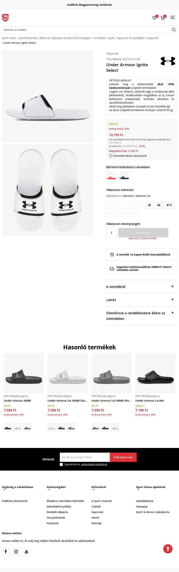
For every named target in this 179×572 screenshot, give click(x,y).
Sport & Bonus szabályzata (152, 512)
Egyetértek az (86, 464)
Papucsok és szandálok (130, 38)
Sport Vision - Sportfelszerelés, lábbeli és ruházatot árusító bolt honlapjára (46, 38)
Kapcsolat (97, 512)
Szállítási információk (14, 501)
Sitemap (96, 523)
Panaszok (52, 523)
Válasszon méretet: (120, 190)
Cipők (111, 38)
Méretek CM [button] (142, 195)
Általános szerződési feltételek (65, 501)
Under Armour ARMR (17, 400)
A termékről (139, 286)
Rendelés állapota (57, 512)
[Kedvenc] (154, 17)
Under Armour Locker (149, 400)
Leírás (139, 299)
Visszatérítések (56, 517)
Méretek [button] (128, 195)
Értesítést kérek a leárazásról (130, 155)
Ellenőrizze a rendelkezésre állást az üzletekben (139, 315)
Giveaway (142, 506)
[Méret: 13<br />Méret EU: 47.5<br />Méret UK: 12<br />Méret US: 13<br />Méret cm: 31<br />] (169, 205)
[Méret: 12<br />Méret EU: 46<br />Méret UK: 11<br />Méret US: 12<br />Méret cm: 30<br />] (158, 205)
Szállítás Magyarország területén (89, 4)
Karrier (95, 517)
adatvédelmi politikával (94, 464)
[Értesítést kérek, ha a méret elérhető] (110, 205)
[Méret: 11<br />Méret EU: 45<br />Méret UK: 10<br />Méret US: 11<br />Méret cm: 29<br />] (149, 205)
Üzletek (96, 506)
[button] (89, 30)
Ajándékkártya (144, 501)
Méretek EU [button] (113, 195)
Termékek (99, 38)
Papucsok (152, 38)
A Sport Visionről (101, 501)
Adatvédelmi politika (59, 506)
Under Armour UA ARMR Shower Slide (68, 400)
